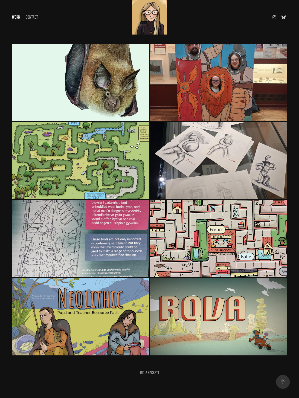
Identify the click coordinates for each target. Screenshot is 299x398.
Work (16, 17)
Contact (32, 17)
